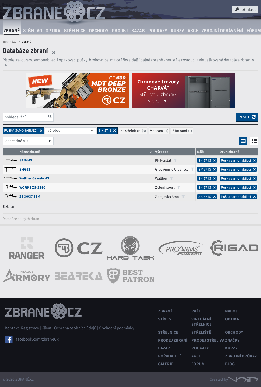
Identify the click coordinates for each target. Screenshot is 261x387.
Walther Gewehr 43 (34, 178)
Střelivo (32, 30)
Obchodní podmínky (116, 328)
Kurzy (177, 30)
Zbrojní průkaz (241, 356)
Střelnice (74, 30)
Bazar (138, 30)
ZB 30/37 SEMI (30, 196)
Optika (53, 30)
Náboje (232, 311)
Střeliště (201, 332)
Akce (193, 30)
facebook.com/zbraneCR (37, 339)
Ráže (196, 311)
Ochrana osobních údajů (75, 328)
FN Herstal (166, 160)
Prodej (120, 30)
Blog (230, 364)
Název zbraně (29, 151)
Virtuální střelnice (201, 321)
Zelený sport (167, 187)
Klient (46, 328)
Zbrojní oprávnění (222, 30)
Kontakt (12, 328)
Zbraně (12, 30)
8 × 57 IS (207, 160)
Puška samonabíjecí (238, 160)
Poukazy (157, 30)
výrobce (54, 130)
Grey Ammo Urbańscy (174, 169)
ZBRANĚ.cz (10, 42)
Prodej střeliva (207, 340)
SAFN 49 (25, 160)
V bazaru (156, 130)
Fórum (198, 364)
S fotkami (180, 130)
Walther (164, 178)
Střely (164, 319)
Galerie (165, 364)
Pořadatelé (170, 356)
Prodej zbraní (172, 340)
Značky (232, 340)
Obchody (98, 30)
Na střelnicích (130, 130)
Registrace (30, 328)
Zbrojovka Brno (170, 196)
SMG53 (24, 169)
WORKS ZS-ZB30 (32, 187)
